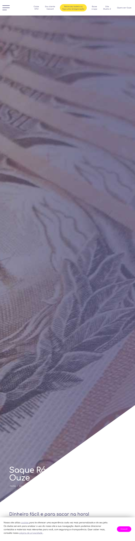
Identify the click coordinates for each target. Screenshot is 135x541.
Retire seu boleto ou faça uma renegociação (78, 8)
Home (13, 486)
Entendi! (124, 529)
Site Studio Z (112, 8)
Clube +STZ (41, 8)
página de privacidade (31, 533)
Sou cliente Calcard (55, 8)
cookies (25, 523)
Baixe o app (99, 8)
